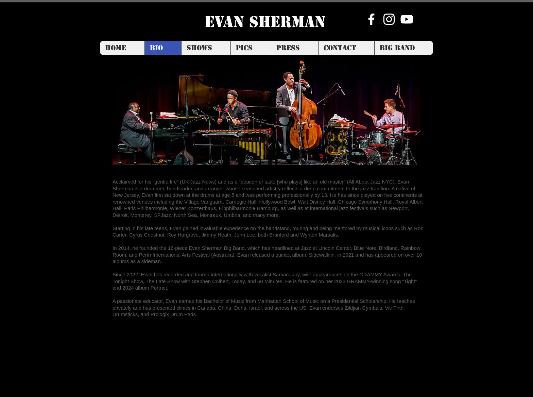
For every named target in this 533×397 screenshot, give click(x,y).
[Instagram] (389, 19)
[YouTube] (406, 19)
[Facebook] (371, 19)
